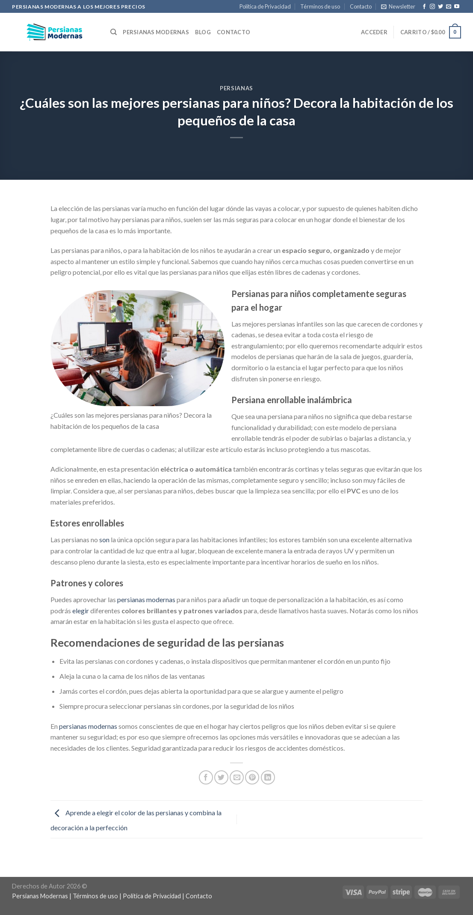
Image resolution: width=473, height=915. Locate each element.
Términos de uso (320, 6)
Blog (203, 32)
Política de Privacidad (265, 6)
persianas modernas (146, 599)
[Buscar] (113, 32)
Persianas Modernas (156, 32)
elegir (80, 610)
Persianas (236, 88)
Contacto (361, 6)
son (104, 539)
